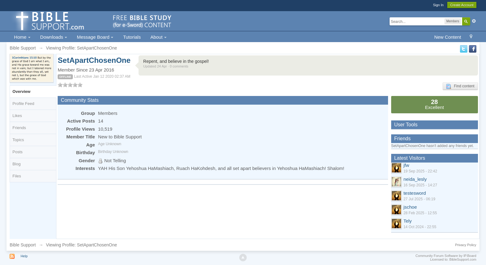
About (158, 37)
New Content (447, 37)
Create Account (461, 5)
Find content (460, 86)
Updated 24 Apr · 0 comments (165, 66)
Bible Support (23, 244)
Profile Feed (23, 103)
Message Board (95, 37)
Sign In (438, 5)
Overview (21, 91)
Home (22, 37)
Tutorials (132, 37)
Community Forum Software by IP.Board (446, 256)
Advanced (473, 21)
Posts (17, 152)
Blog (16, 164)
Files (16, 176)
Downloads (53, 37)
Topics (18, 139)
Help (24, 256)
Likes (17, 115)
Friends (19, 127)
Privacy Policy (465, 245)
